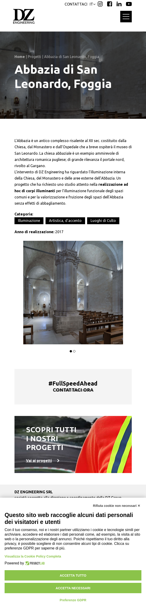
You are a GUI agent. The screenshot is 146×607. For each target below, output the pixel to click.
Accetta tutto (73, 575)
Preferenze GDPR (73, 600)
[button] (71, 351)
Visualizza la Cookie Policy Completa (33, 556)
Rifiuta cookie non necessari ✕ (116, 506)
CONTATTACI (76, 4)
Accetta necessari (73, 588)
